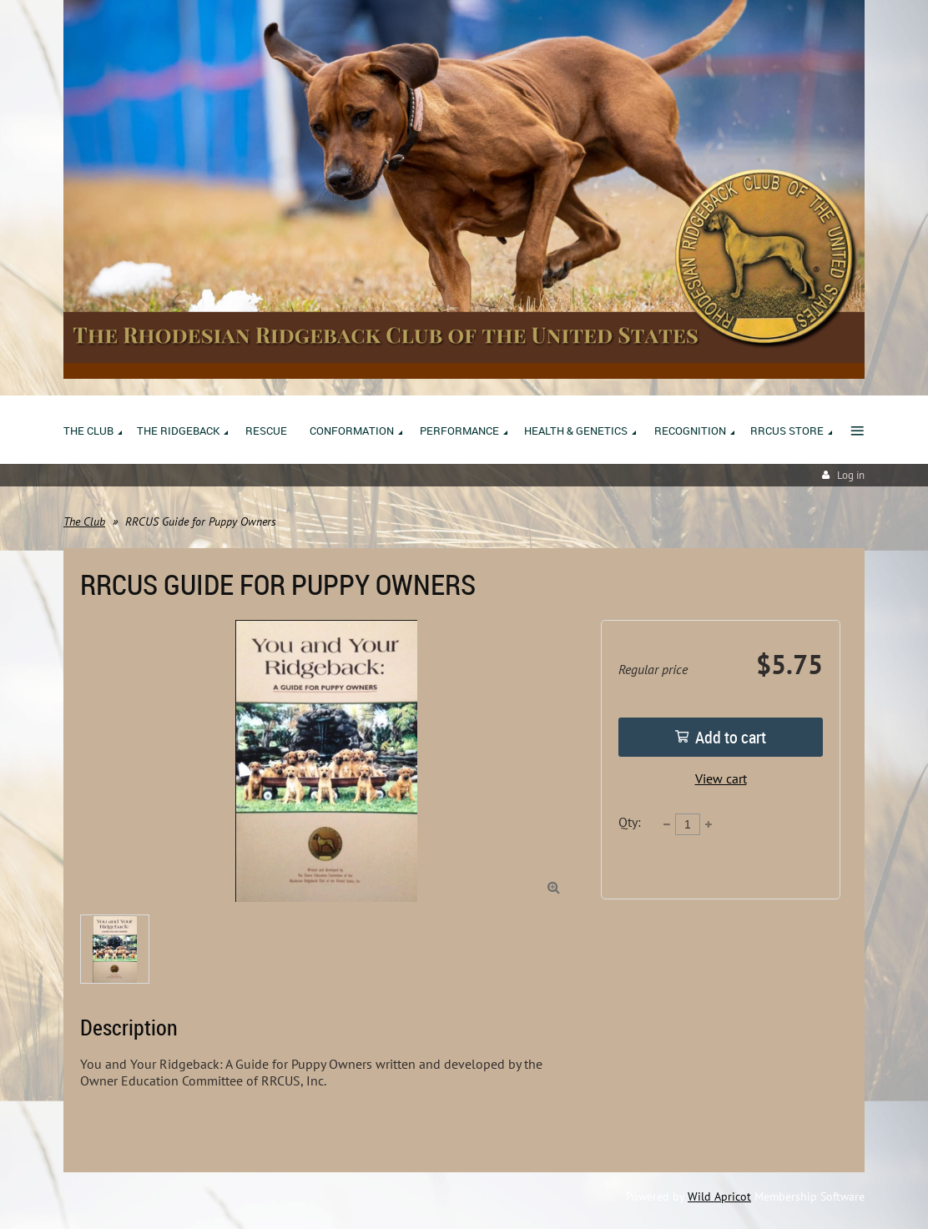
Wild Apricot (719, 1196)
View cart (721, 778)
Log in (851, 475)
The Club (84, 521)
